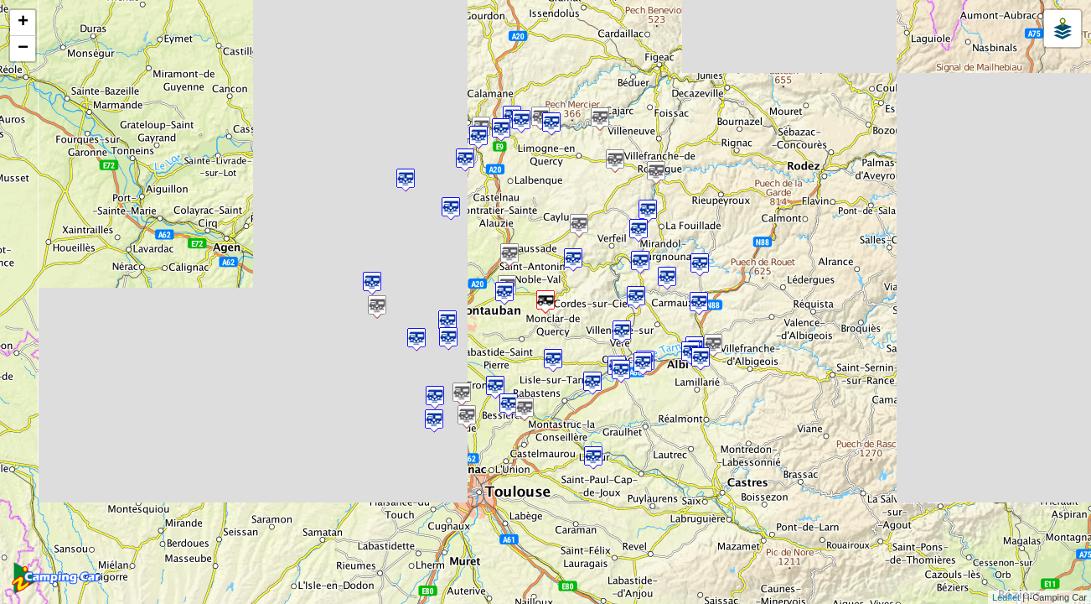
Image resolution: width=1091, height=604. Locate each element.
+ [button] (23, 22)
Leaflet (1006, 597)
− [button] (23, 48)
